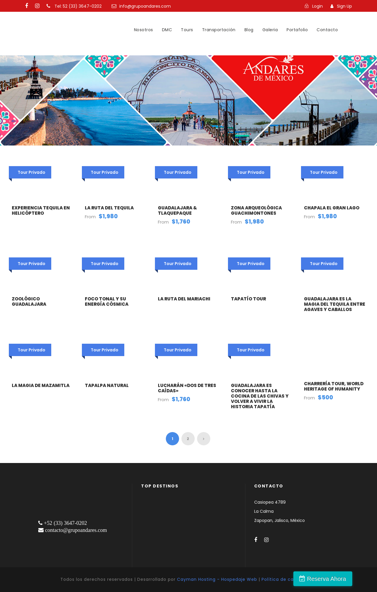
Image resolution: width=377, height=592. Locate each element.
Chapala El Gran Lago (331, 208)
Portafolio (297, 30)
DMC (167, 30)
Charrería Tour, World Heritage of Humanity (333, 386)
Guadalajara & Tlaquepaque (177, 210)
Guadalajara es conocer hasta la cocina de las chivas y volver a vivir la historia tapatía (260, 396)
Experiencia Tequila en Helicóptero (41, 210)
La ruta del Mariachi (184, 299)
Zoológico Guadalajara (29, 301)
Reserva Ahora (345, 579)
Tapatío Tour (248, 299)
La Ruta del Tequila (109, 208)
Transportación (219, 30)
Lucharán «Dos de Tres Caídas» (187, 388)
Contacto (327, 30)
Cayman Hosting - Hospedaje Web (217, 579)
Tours (187, 30)
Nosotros (143, 30)
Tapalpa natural (107, 385)
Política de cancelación (289, 579)
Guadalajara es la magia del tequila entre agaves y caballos (334, 304)
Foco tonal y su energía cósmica (106, 301)
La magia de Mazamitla (41, 385)
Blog (249, 30)
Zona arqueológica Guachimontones (256, 210)
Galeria (270, 30)
